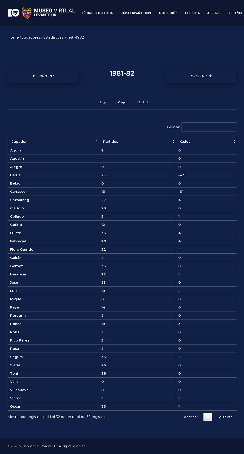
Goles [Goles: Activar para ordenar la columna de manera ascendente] (185, 141)
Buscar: (202, 127)
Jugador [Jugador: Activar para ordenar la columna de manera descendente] (19, 141)
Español (236, 13)
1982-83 (201, 76)
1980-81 (43, 76)
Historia (192, 13)
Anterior (191, 417)
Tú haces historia (97, 13)
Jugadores (31, 37)
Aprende (214, 13)
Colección (168, 13)
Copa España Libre (136, 13)
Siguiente (224, 417)
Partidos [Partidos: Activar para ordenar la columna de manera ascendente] (110, 141)
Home (13, 37)
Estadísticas (53, 37)
